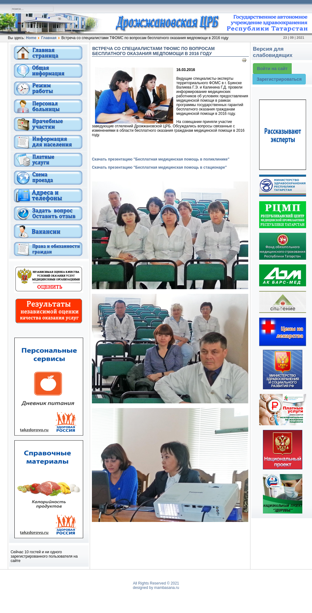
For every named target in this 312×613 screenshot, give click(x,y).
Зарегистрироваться (279, 79)
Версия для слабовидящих (272, 52)
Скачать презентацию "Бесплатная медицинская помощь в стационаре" (159, 167)
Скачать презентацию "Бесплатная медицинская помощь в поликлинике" (160, 159)
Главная (49, 38)
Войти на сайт (272, 68)
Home (31, 38)
